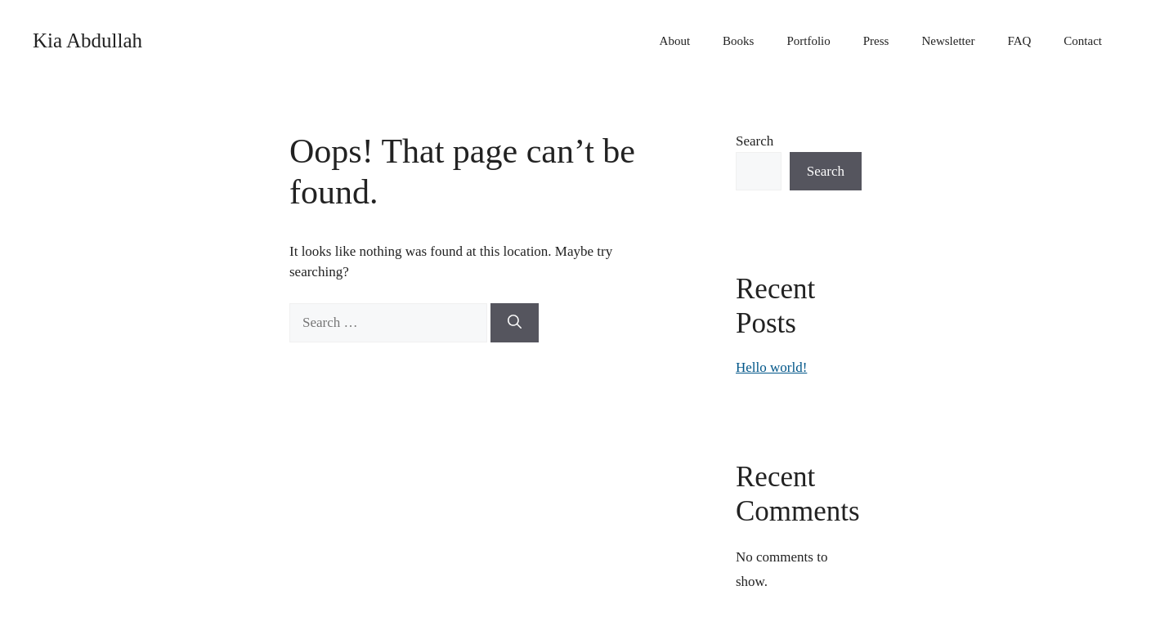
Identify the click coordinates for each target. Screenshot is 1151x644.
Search (754, 141)
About (675, 40)
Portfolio (808, 40)
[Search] (514, 322)
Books (738, 40)
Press (876, 40)
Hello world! (771, 367)
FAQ (1019, 40)
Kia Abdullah (87, 40)
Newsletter (947, 40)
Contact (1083, 40)
